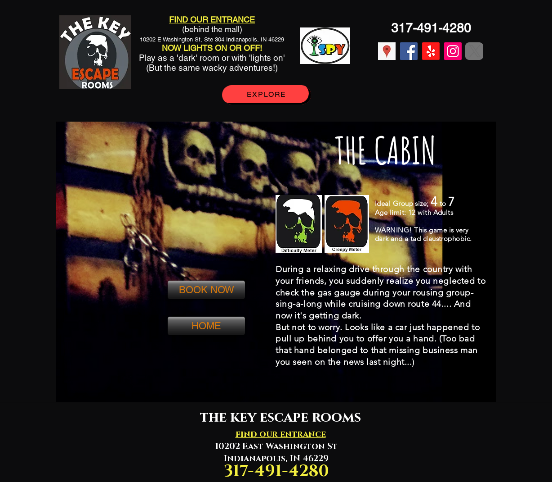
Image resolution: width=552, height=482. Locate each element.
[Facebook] (409, 51)
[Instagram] (453, 51)
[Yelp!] (431, 51)
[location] (387, 51)
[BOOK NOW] (206, 290)
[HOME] (206, 326)
